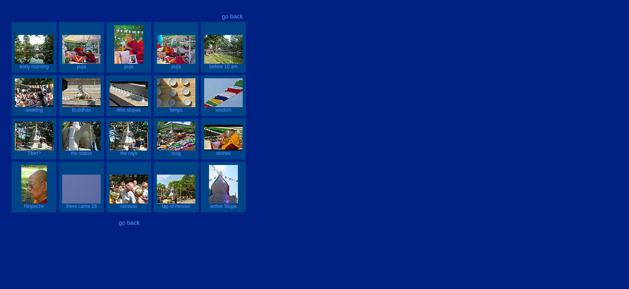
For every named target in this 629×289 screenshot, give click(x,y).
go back (232, 16)
